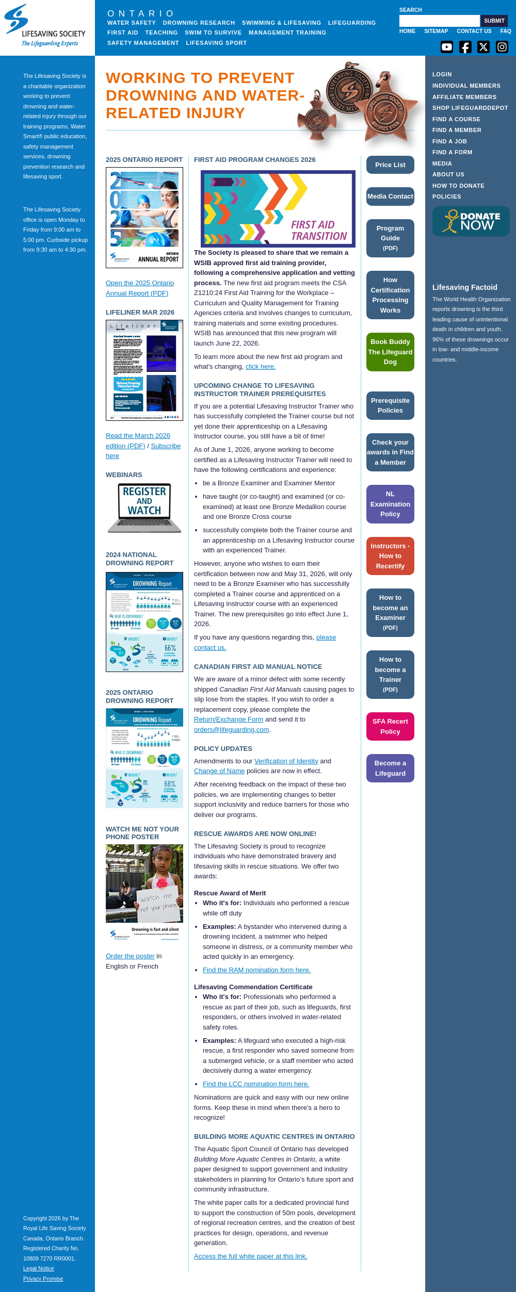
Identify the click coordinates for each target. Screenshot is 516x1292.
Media (442, 163)
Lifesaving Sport (216, 43)
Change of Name (219, 771)
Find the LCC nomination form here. (256, 1084)
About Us (448, 174)
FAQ (506, 31)
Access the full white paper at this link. (251, 1256)
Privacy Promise (43, 1278)
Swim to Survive (213, 32)
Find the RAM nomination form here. (257, 970)
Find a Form (452, 152)
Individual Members (466, 86)
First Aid (122, 32)
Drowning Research (199, 23)
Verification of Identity (286, 761)
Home (407, 31)
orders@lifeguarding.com (231, 729)
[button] (494, 21)
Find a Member (456, 130)
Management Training (288, 32)
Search (410, 10)
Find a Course (456, 119)
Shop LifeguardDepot (470, 108)
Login (442, 74)
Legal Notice (38, 1268)
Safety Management (143, 43)
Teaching (161, 32)
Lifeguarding (352, 23)
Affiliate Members (464, 97)
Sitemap (436, 31)
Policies (446, 196)
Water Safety (131, 23)
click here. (261, 366)
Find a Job (449, 141)
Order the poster (130, 956)
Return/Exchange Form (228, 719)
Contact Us (474, 31)
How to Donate (458, 186)
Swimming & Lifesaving (281, 23)
